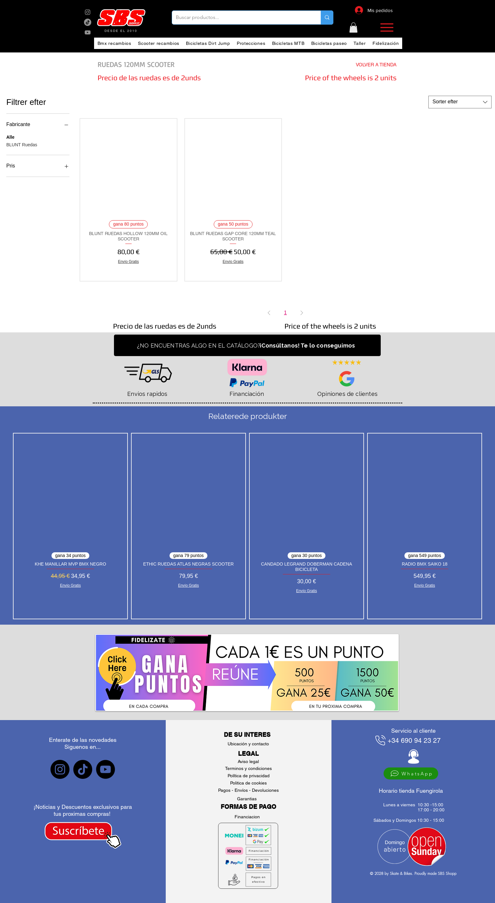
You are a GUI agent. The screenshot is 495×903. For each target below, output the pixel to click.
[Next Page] (302, 312)
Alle (10, 137)
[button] (353, 27)
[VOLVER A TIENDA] (365, 64)
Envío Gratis (128, 261)
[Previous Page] (269, 312)
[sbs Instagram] (87, 12)
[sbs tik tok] (87, 22)
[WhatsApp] (411, 773)
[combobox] (460, 102)
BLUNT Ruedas (21, 144)
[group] (247, 526)
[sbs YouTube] (87, 32)
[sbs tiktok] (82, 769)
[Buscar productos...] (241, 17)
